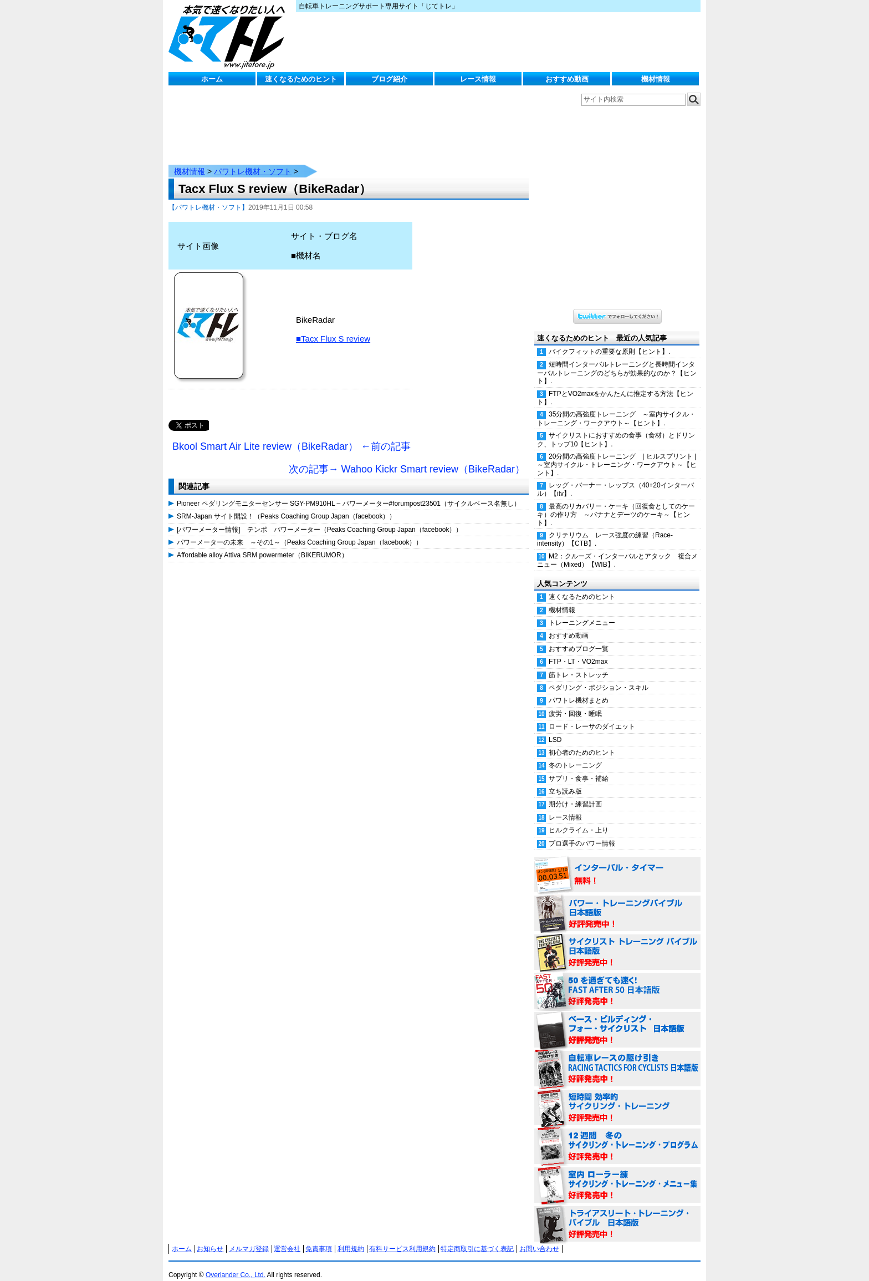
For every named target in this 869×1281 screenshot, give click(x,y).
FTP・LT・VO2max (578, 650)
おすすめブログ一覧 (579, 638)
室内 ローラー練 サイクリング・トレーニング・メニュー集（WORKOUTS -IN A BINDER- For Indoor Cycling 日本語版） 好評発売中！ (617, 1174)
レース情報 (478, 79)
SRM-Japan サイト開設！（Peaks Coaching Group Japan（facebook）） (286, 505)
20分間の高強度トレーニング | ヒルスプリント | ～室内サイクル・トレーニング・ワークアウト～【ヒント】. (619, 453)
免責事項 (318, 1238)
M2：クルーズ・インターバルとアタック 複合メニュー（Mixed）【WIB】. (617, 549)
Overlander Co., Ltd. (235, 1264)
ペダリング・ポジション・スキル (598, 676)
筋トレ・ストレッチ (579, 664)
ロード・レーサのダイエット (592, 715)
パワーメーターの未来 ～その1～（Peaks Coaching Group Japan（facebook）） (299, 531)
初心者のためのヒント (582, 741)
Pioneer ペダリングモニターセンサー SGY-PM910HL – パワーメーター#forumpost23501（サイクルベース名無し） (348, 492)
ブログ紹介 (389, 79)
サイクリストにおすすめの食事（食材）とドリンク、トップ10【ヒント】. (616, 428)
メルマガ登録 (249, 1238)
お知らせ (210, 1238)
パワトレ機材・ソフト (253, 160)
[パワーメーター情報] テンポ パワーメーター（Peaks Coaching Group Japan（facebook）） (319, 518)
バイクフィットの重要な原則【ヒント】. (609, 340)
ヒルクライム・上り (579, 819)
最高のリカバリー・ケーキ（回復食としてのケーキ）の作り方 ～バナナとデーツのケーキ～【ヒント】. (616, 503)
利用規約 (351, 1238)
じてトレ (229, 36)
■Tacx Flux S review (333, 327)
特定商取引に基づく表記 (477, 1238)
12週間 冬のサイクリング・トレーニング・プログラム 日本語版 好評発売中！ (617, 1135)
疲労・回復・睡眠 (575, 702)
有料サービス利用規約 (402, 1238)
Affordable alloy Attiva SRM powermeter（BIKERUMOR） (262, 544)
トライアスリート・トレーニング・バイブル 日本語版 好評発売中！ (617, 1213)
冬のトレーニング (575, 754)
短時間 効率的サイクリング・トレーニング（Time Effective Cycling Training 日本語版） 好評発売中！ (617, 1096)
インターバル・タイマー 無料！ (617, 864)
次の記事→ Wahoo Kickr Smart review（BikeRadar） (407, 458)
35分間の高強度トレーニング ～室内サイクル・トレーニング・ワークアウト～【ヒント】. (616, 407)
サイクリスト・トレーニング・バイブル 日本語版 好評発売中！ (617, 941)
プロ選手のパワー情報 (582, 832)
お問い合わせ (539, 1238)
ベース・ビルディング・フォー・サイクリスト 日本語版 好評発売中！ (617, 1019)
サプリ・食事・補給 (579, 767)
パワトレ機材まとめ (579, 689)
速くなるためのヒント (301, 79)
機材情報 (655, 79)
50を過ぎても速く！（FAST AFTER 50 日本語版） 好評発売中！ (617, 980)
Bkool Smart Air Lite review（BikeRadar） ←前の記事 (291, 435)
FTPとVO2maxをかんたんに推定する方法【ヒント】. (615, 387)
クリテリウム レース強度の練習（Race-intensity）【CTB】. (605, 528)
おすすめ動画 (567, 79)
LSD (555, 729)
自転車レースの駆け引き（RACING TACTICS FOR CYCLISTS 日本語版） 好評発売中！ (617, 1058)
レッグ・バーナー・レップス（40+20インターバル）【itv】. (615, 478)
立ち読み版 (565, 780)
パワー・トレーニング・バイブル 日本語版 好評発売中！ (617, 902)
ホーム (212, 79)
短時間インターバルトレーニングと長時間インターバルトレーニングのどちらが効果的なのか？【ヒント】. (617, 361)
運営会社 (287, 1238)
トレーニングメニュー (582, 612)
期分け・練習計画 (575, 793)
